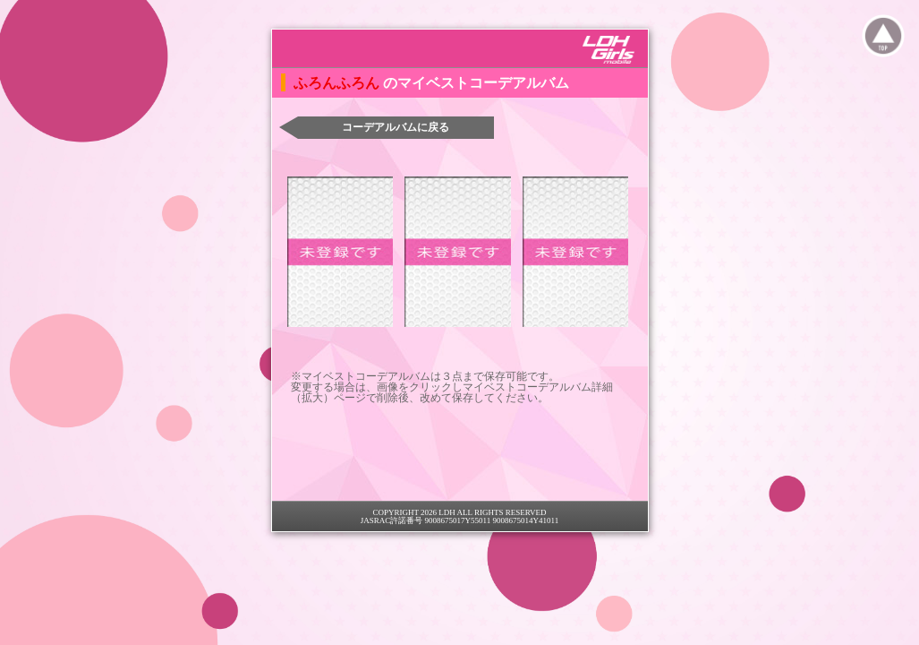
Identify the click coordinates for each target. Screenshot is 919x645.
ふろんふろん (338, 82)
